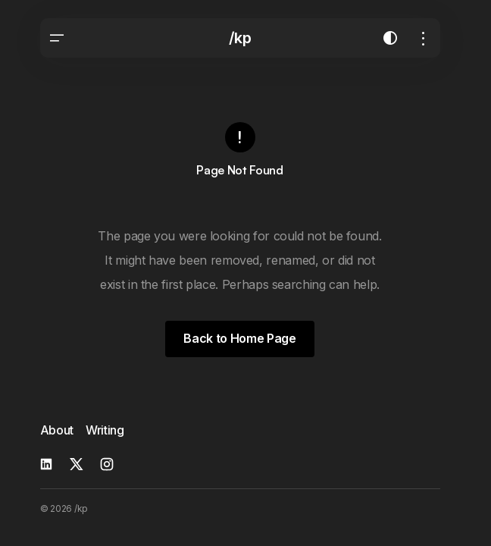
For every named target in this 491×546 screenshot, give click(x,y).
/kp (240, 38)
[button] (56, 38)
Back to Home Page (239, 338)
